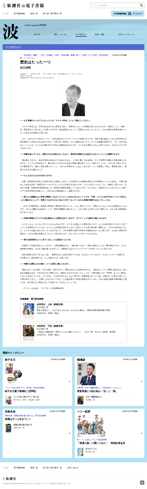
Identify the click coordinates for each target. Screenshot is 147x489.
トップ (5, 13)
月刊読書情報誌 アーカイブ (128, 13)
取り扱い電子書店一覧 (52, 13)
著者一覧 (34, 13)
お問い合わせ (72, 468)
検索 (141, 5)
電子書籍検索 (19, 13)
